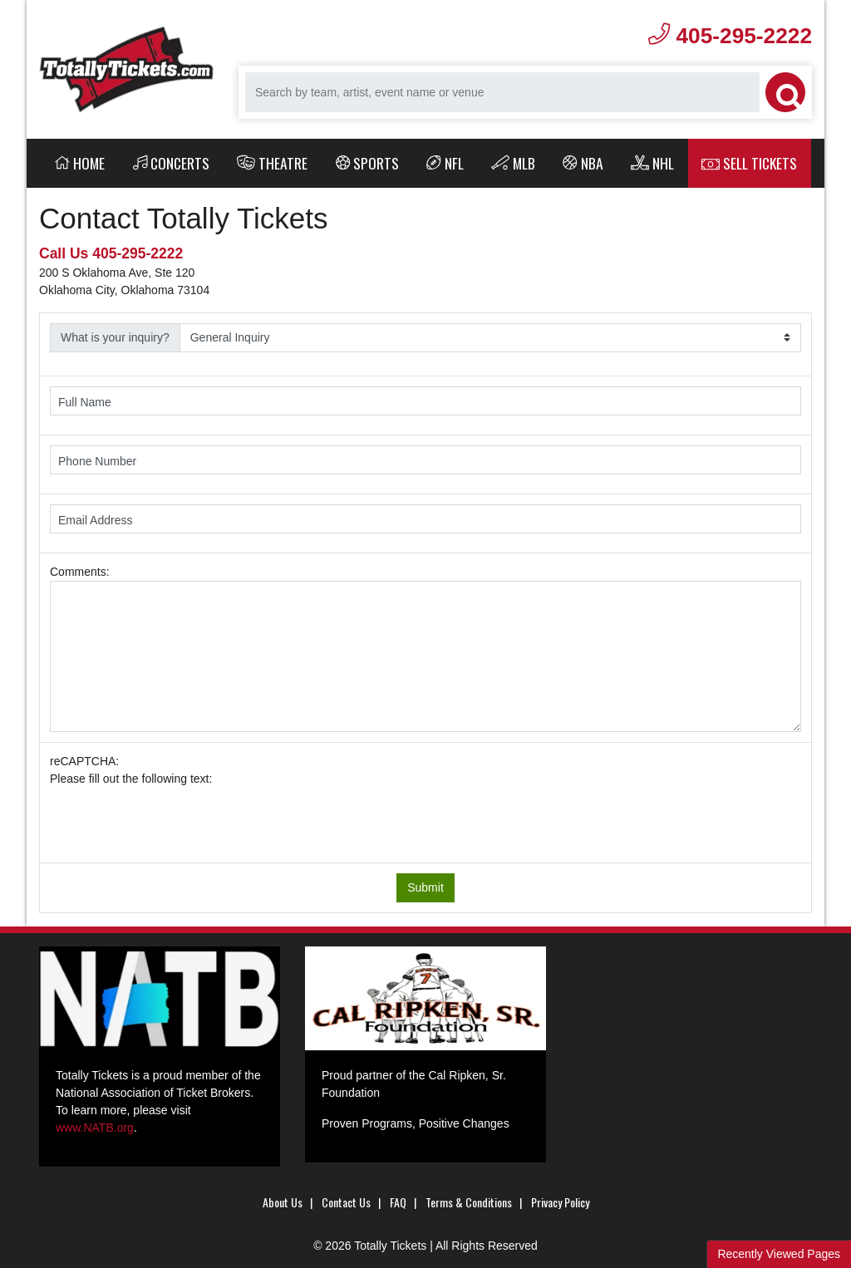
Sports (368, 163)
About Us (283, 1202)
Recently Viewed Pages (778, 1254)
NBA (583, 163)
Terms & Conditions (469, 1202)
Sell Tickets (749, 163)
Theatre (272, 163)
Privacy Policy (560, 1202)
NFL (445, 163)
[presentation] (176, 820)
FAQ (398, 1202)
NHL (652, 163)
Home (80, 163)
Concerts (171, 163)
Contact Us (346, 1202)
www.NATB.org (95, 1127)
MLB (513, 163)
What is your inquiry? (115, 337)
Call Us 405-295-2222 (111, 253)
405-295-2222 (730, 35)
